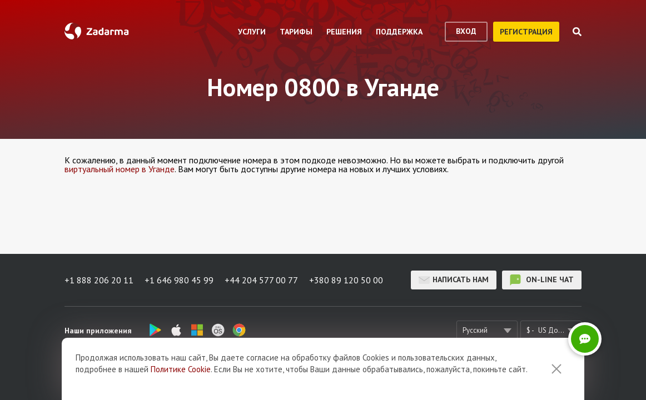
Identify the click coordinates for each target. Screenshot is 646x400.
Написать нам (454, 280)
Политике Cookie (181, 369)
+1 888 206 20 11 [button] (98, 280)
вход (466, 31)
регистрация (526, 32)
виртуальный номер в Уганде (119, 168)
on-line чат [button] (542, 280)
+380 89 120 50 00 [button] (346, 280)
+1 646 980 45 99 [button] (179, 280)
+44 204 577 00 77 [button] (261, 280)
